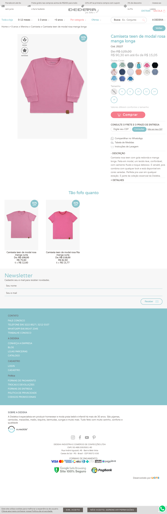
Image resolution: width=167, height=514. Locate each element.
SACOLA (157, 11)
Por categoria (77, 20)
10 (138, 92)
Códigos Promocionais (22, 412)
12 (147, 92)
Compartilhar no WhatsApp (129, 138)
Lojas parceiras (17, 366)
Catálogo (14, 370)
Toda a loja (7, 20)
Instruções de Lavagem (126, 147)
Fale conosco (16, 335)
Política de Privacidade (22, 408)
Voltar (159, 28)
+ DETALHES (117, 180)
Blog (11, 362)
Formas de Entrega (20, 403)
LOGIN (11, 381)
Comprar (130, 115)
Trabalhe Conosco (19, 348)
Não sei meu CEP (155, 130)
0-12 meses (24, 20)
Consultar (139, 129)
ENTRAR (145, 11)
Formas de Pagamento (22, 395)
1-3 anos (42, 20)
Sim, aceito (73, 510)
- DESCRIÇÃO (118, 153)
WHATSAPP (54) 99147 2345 (23, 343)
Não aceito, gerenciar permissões (112, 510)
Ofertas (95, 20)
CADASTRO (14, 385)
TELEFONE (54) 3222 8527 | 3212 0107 (28, 339)
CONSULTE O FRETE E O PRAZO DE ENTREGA (135, 125)
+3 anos (59, 20)
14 (155, 92)
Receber (149, 316)
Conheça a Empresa (20, 358)
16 (114, 100)
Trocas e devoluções (21, 399)
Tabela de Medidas (124, 143)
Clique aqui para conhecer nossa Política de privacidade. (27, 511)
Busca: (117, 20)
